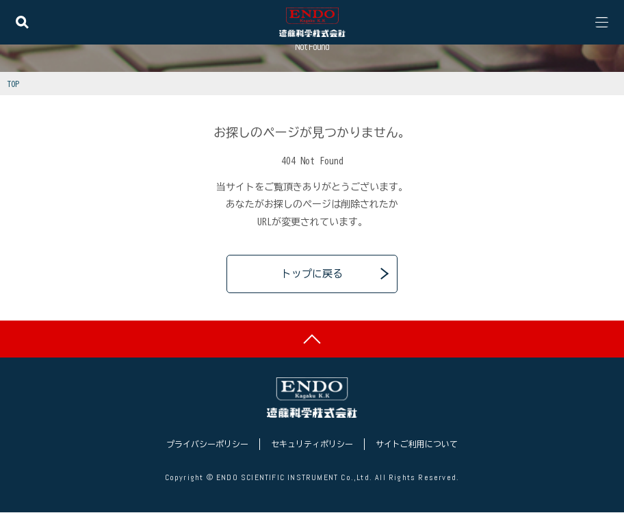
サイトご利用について (417, 445)
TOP (13, 83)
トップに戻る (312, 273)
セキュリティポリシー (312, 445)
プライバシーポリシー (207, 445)
